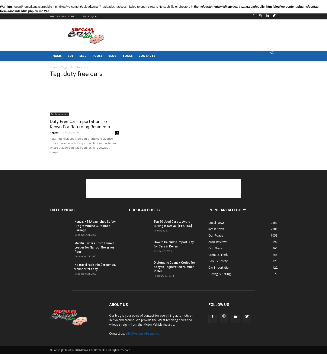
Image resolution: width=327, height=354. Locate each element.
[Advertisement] (200, 35)
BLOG (112, 56)
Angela (54, 132)
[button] (272, 53)
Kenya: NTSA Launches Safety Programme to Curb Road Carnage (95, 226)
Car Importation (59, 114)
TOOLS (97, 56)
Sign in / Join (90, 16)
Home (53, 67)
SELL (82, 56)
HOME (57, 56)
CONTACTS (147, 56)
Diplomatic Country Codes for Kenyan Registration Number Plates (174, 267)
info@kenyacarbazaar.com (144, 333)
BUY (70, 56)
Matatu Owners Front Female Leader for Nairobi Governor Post (94, 247)
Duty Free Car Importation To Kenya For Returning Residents (80, 124)
